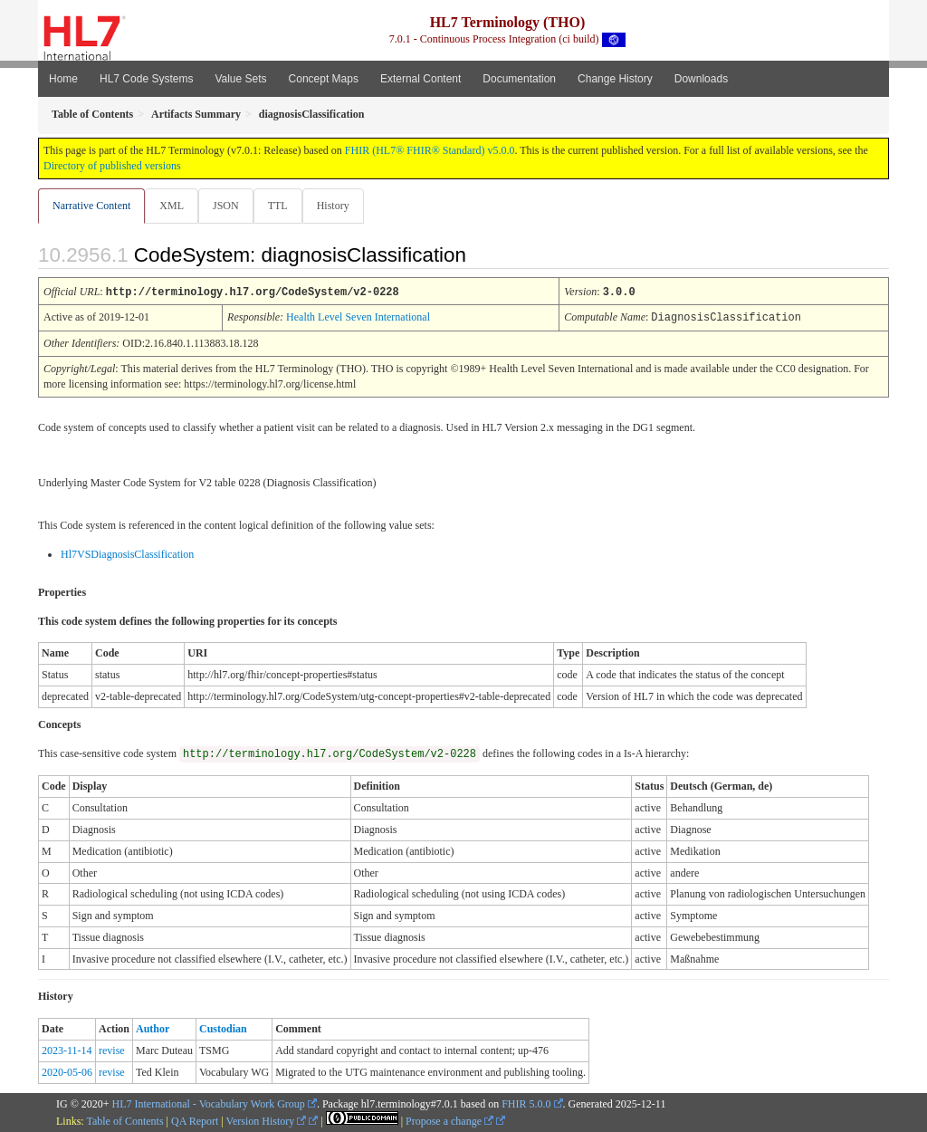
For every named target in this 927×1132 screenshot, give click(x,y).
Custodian (223, 1028)
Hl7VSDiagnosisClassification (127, 553)
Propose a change (449, 1120)
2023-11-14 (67, 1049)
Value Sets (240, 78)
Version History (266, 1120)
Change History (615, 78)
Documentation (519, 78)
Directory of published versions (112, 165)
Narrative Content (91, 205)
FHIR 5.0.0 (526, 1103)
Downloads (701, 78)
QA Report (194, 1120)
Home (63, 78)
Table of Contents (124, 1120)
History (340, 205)
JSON (229, 205)
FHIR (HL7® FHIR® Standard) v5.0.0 (430, 150)
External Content (420, 78)
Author (152, 1028)
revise (112, 1049)
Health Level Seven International (358, 317)
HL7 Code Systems (146, 78)
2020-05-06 (67, 1071)
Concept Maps (323, 78)
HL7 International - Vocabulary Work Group (208, 1103)
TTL (283, 205)
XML (173, 205)
